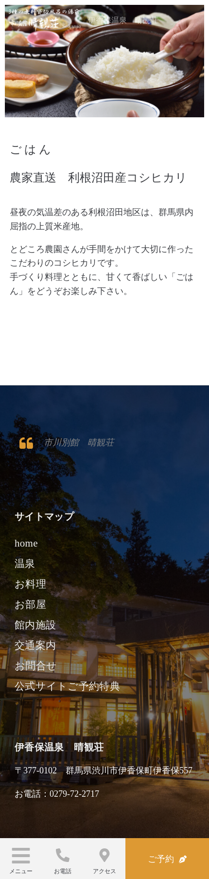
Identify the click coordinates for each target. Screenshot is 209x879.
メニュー (21, 871)
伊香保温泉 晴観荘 (123, 20)
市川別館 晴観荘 (79, 442)
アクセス (104, 871)
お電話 (62, 871)
